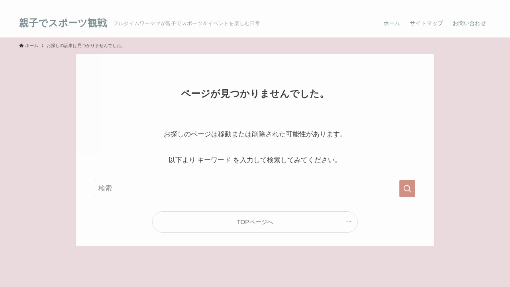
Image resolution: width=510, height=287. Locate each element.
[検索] (486, 4)
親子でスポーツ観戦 (63, 23)
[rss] (475, 4)
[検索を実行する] (407, 188)
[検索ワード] (255, 188)
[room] (465, 4)
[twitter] (454, 4)
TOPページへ (255, 221)
